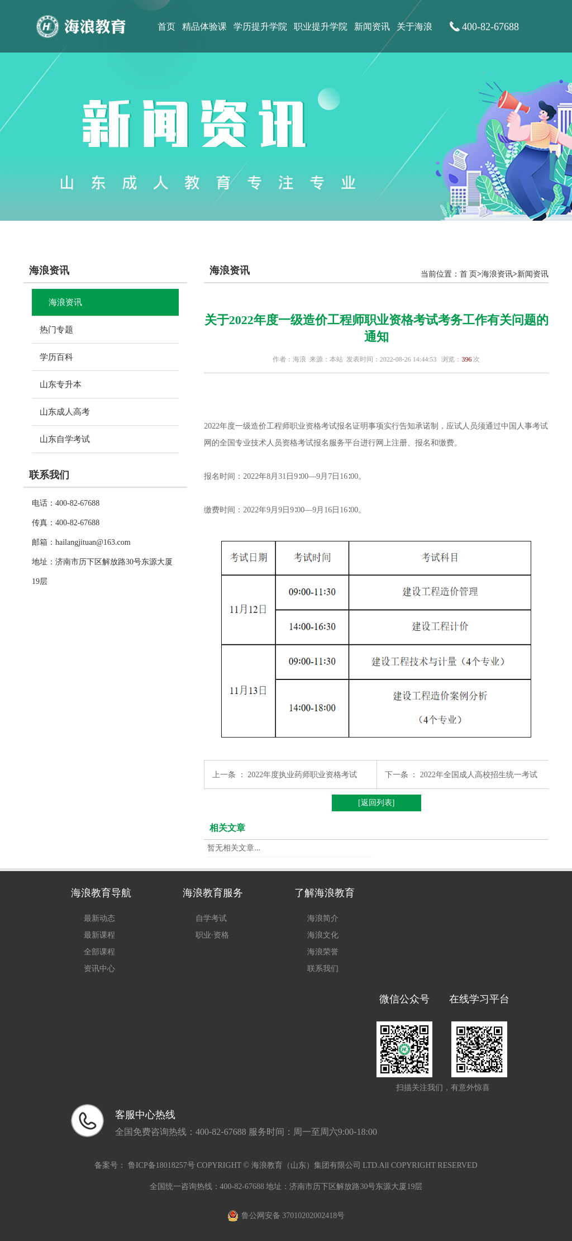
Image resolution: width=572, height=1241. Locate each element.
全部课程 (99, 952)
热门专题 (56, 329)
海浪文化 (323, 935)
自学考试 (211, 918)
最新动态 (99, 918)
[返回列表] (376, 802)
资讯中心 (99, 968)
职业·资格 (212, 935)
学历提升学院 (260, 26)
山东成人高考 (65, 411)
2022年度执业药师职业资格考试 (302, 775)
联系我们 (323, 968)
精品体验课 (204, 26)
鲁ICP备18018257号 (161, 1165)
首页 (166, 26)
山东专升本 (61, 384)
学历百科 (56, 357)
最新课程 (99, 935)
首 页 (469, 274)
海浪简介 (323, 918)
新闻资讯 (372, 26)
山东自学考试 (65, 439)
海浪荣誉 (323, 952)
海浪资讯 (65, 302)
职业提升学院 (320, 26)
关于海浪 (414, 26)
